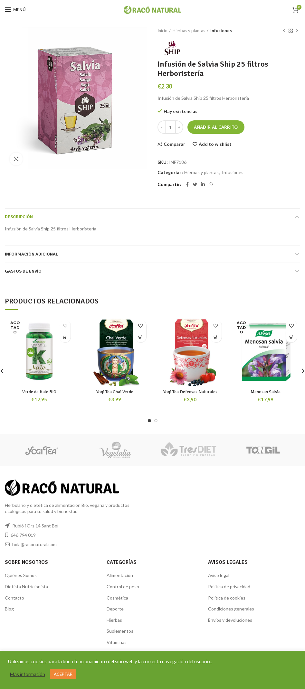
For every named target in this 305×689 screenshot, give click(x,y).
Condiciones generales (231, 608)
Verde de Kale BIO (39, 392)
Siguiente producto (297, 30)
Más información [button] (27, 674)
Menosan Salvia (266, 392)
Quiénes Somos (21, 575)
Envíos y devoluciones (230, 620)
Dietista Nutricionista (26, 586)
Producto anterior (284, 30)
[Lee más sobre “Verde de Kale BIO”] (65, 336)
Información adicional (31, 254)
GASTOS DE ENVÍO (23, 271)
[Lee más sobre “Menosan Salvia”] (291, 336)
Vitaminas (117, 642)
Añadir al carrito (216, 127)
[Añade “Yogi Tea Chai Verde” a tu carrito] (140, 336)
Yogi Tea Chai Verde (114, 392)
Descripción (19, 216)
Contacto (14, 598)
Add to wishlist (215, 144)
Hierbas (114, 620)
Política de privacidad (229, 586)
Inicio (162, 30)
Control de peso (123, 586)
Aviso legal (218, 575)
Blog (9, 608)
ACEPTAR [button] (63, 674)
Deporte (115, 608)
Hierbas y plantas (189, 30)
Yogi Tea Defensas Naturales (190, 392)
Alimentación (120, 575)
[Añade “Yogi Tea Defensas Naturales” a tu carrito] (216, 336)
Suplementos (120, 631)
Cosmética (117, 598)
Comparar (174, 144)
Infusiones (221, 30)
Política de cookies (226, 598)
